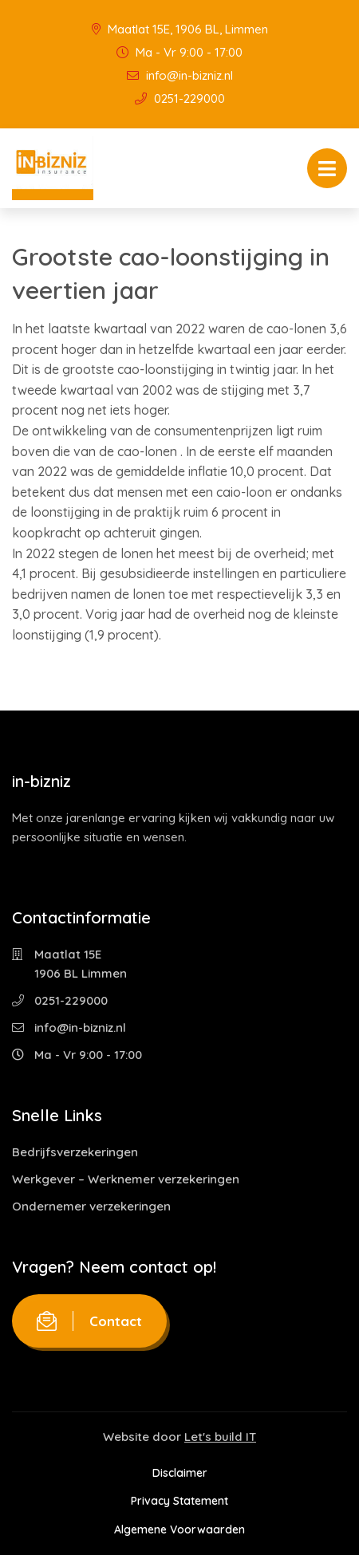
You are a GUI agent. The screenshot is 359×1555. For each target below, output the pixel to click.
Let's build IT (220, 1436)
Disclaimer (179, 1473)
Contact (89, 1321)
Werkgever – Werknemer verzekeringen (125, 1179)
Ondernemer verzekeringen (91, 1206)
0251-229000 (180, 98)
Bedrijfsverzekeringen (75, 1151)
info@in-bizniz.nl (180, 75)
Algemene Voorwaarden (179, 1529)
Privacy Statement (179, 1501)
